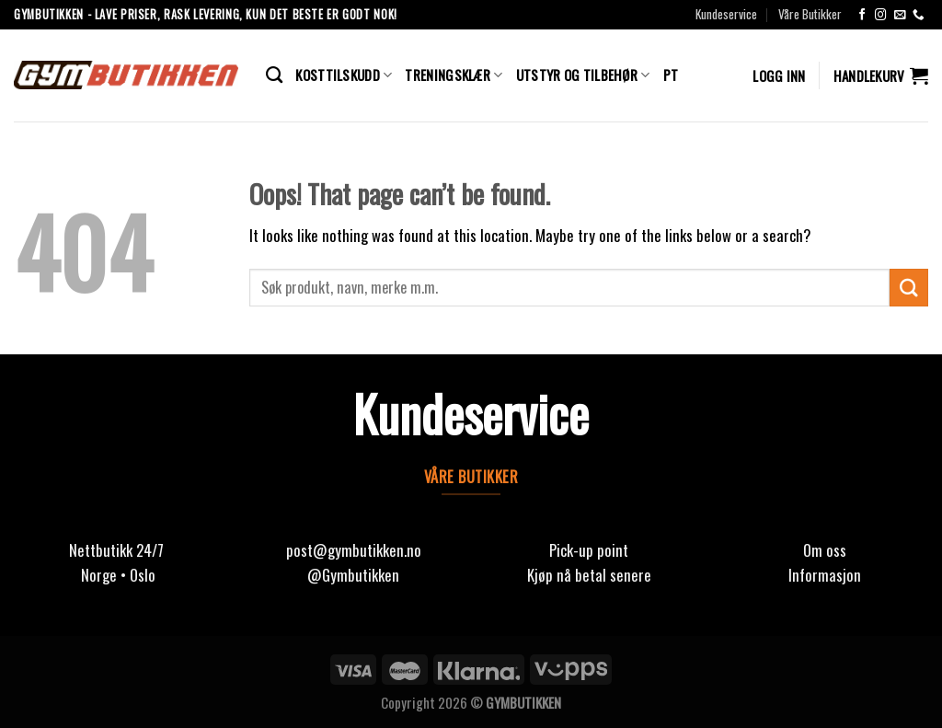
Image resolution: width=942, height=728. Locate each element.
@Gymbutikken (353, 574)
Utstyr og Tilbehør (583, 74)
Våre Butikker (810, 14)
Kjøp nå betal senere (589, 574)
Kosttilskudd (343, 74)
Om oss (824, 549)
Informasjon (824, 574)
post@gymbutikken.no (353, 549)
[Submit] (909, 287)
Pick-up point (588, 549)
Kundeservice (726, 14)
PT (671, 74)
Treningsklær (453, 74)
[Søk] (274, 75)
